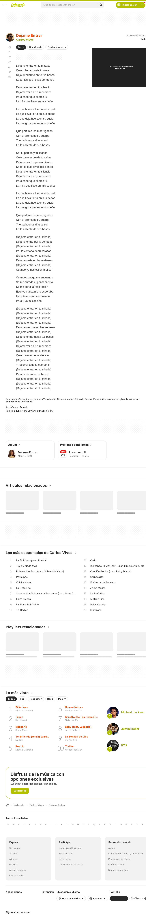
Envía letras (65, 859)
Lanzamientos (16, 875)
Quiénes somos (116, 864)
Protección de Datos (119, 859)
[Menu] (5, 5)
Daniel (23, 407)
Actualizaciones (17, 870)
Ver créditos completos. (106, 399)
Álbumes (13, 859)
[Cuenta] (142, 5)
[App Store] (32, 898)
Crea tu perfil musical (70, 848)
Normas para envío (118, 870)
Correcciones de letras (71, 864)
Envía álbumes (66, 853)
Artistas (13, 853)
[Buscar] (101, 5)
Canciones (14, 848)
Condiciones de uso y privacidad (125, 853)
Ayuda (111, 848)
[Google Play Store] (14, 898)
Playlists (13, 864)
